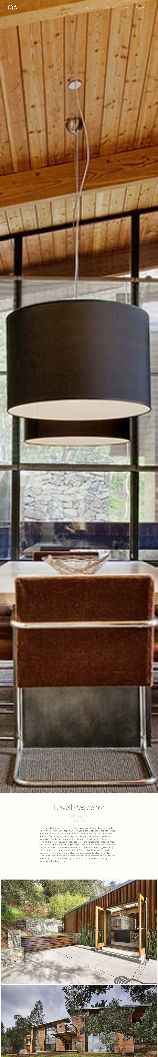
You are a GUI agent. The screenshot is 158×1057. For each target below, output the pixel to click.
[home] (13, 7)
